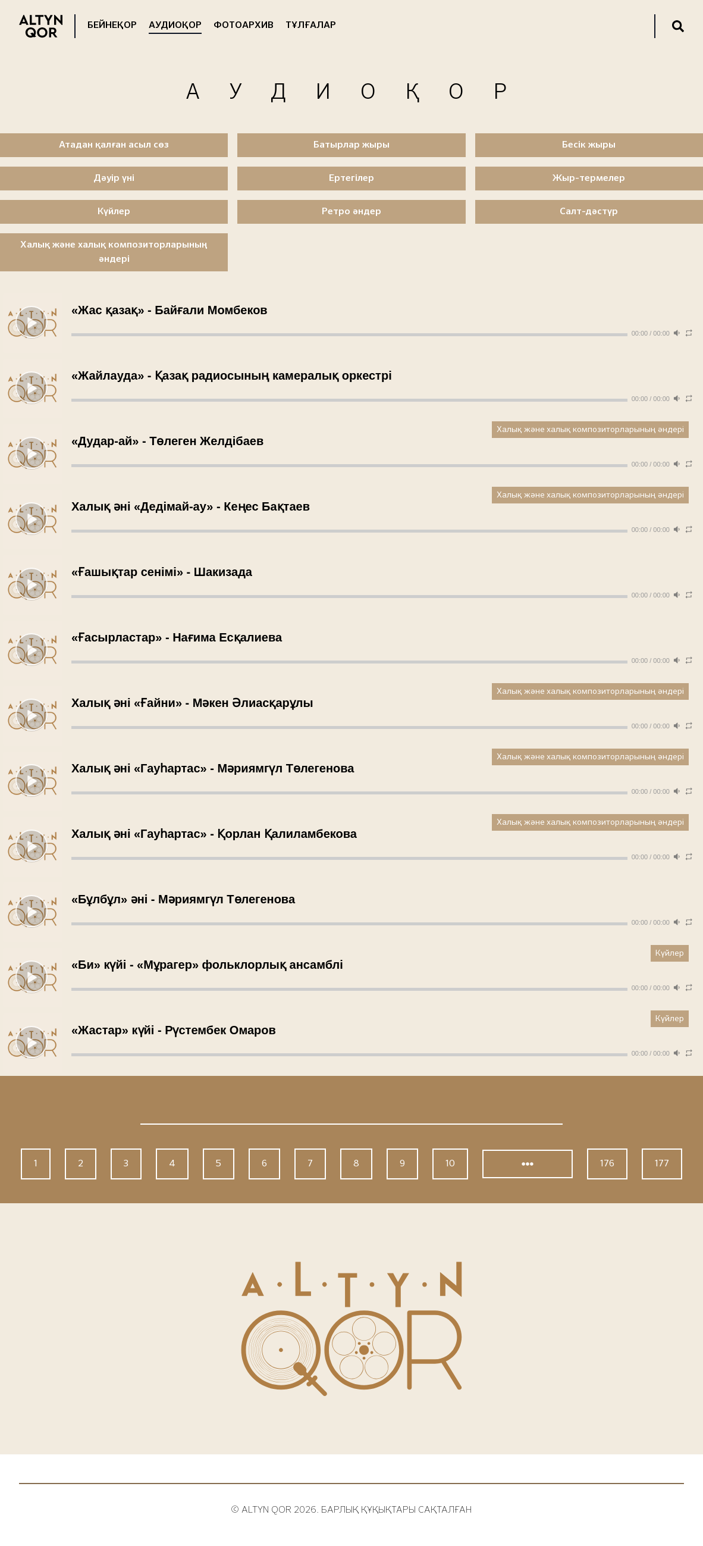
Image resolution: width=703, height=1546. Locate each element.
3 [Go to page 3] (126, 1164)
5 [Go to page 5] (218, 1164)
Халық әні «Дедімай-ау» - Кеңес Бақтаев (190, 506)
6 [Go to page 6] (264, 1164)
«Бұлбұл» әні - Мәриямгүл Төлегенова (183, 899)
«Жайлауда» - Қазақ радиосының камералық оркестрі (231, 375)
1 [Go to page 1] (35, 1164)
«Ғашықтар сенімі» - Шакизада (161, 571)
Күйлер (669, 953)
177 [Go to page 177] (662, 1164)
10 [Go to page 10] (450, 1164)
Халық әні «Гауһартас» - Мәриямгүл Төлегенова (212, 768)
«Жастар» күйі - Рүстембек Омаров (173, 1030)
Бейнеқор (112, 25)
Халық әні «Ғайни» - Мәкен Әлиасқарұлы (192, 702)
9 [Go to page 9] (402, 1164)
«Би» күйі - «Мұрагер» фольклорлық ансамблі (207, 964)
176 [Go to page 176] (607, 1164)
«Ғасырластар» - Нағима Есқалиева (176, 637)
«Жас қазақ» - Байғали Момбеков (169, 310)
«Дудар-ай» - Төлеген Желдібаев (167, 440)
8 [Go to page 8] (356, 1164)
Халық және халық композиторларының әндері (590, 429)
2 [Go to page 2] (80, 1164)
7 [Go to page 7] (310, 1164)
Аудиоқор (175, 25)
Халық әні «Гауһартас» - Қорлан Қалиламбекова (214, 833)
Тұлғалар (310, 25)
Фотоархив (244, 25)
